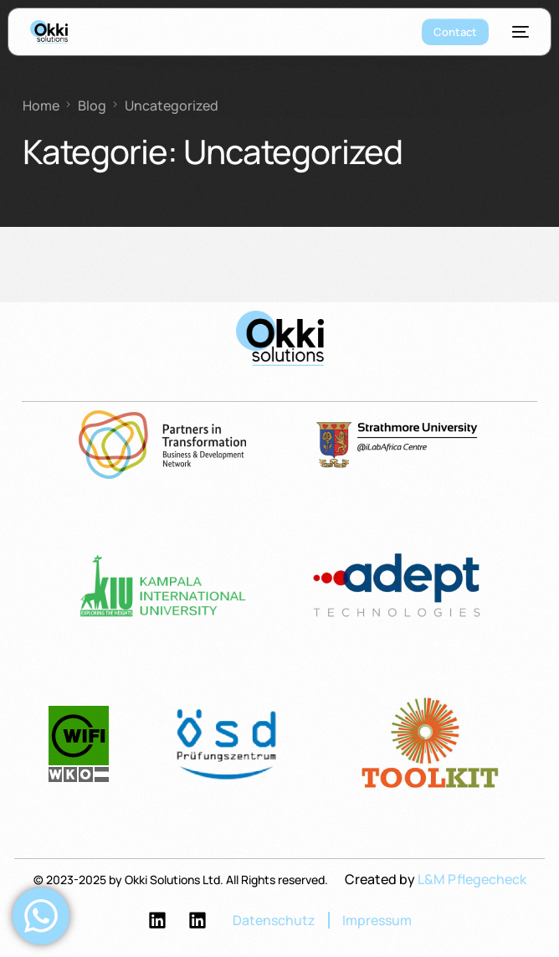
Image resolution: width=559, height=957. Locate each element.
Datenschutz (274, 920)
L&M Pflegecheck (472, 879)
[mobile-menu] (517, 32)
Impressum (377, 920)
